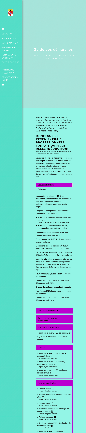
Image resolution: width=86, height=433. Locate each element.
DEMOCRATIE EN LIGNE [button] (10, 78)
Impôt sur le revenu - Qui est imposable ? (55, 333)
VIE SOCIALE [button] (8, 38)
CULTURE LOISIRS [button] (10, 62)
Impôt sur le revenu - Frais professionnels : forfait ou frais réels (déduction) (52, 128)
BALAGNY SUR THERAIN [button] (9, 48)
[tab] (54, 185)
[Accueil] (11, 13)
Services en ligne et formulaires (47, 319)
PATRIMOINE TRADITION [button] (8, 71)
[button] (11, 29)
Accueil (36, 56)
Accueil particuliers (46, 117)
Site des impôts (46, 389)
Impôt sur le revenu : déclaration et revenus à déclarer (54, 122)
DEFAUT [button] (6, 34)
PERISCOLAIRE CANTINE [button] (9, 56)
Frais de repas (46, 403)
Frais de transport (47, 417)
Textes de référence (47, 311)
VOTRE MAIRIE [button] (9, 43)
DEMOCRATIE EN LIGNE (55, 56)
